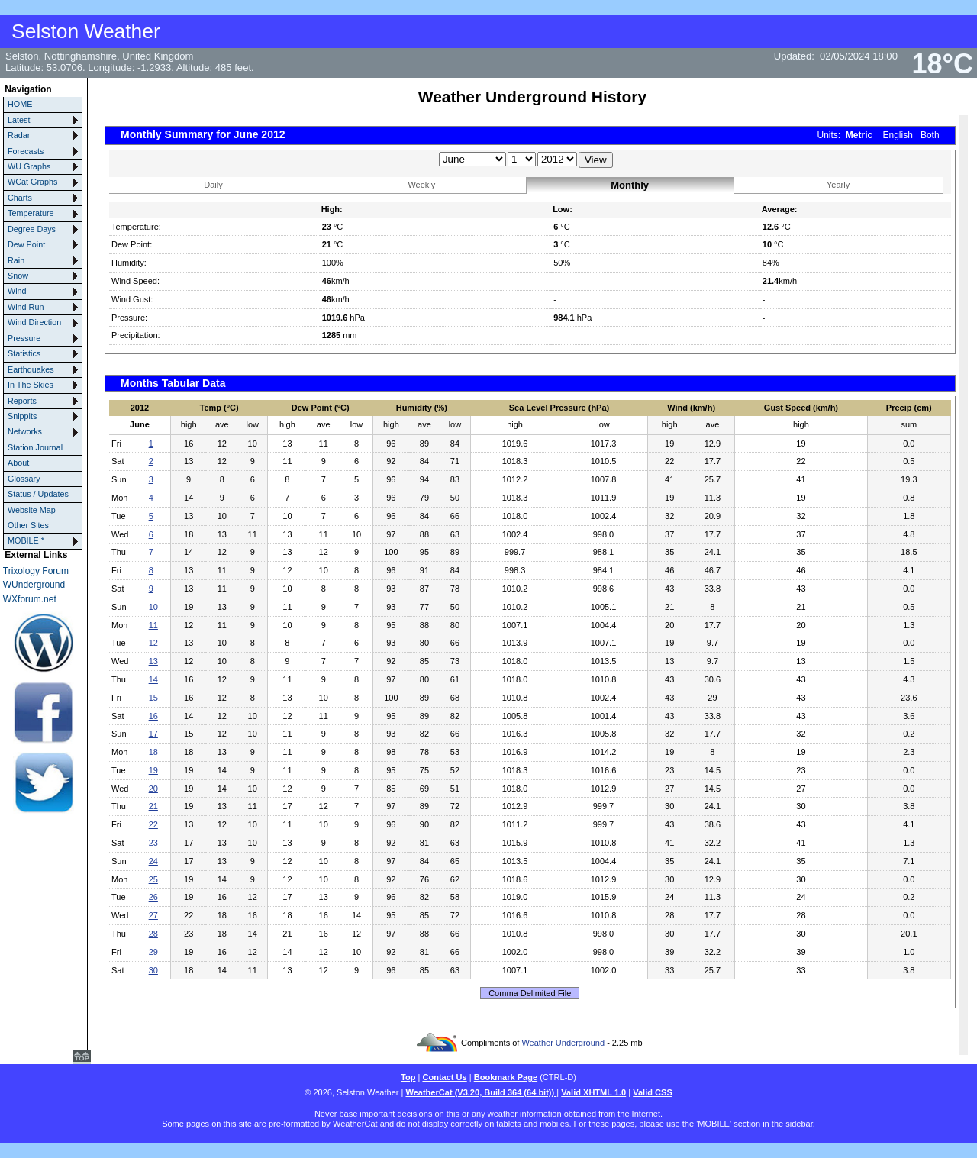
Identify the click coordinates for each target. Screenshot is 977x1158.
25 (153, 879)
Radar (19, 135)
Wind (17, 290)
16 (153, 716)
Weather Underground (563, 1042)
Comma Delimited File (529, 993)
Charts (20, 197)
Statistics (24, 353)
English (898, 135)
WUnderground (34, 584)
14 (153, 679)
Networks (25, 431)
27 (153, 915)
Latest (19, 119)
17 (153, 733)
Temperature (31, 213)
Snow (18, 275)
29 (153, 951)
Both (930, 135)
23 (153, 842)
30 (153, 970)
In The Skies (30, 384)
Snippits (22, 416)
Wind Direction (34, 322)
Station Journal (35, 447)
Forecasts (26, 151)
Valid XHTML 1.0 (593, 1092)
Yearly (838, 184)
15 (153, 697)
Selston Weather (85, 31)
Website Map (32, 509)
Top (408, 1077)
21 (153, 806)
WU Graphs (29, 166)
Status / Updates (38, 493)
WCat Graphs (32, 181)
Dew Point (26, 244)
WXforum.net (29, 599)
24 (153, 861)
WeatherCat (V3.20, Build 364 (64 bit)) (480, 1092)
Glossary (24, 478)
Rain (16, 260)
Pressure (24, 338)
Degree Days (32, 229)
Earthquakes (31, 369)
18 (153, 751)
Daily (213, 184)
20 (153, 788)
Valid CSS (652, 1092)
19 (153, 770)
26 (153, 897)
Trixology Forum (36, 571)
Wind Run (26, 306)
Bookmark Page (505, 1077)
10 (153, 606)
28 (153, 933)
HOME (20, 103)
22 (153, 824)
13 (153, 661)
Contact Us (444, 1077)
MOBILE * (26, 540)
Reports (22, 400)
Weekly (421, 184)
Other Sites (28, 525)
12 (153, 642)
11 (153, 625)
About (18, 462)
